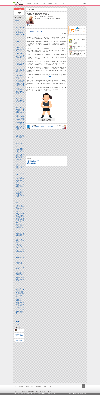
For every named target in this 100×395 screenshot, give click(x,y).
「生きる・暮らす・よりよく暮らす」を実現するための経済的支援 (20, 234)
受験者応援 (17, 19)
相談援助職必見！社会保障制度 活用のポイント (20, 273)
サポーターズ (17, 321)
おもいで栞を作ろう (20, 283)
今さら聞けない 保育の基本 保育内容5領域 (20, 81)
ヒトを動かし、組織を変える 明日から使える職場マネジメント (20, 64)
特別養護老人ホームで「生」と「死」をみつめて (20, 316)
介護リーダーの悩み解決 (20, 148)
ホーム (16, 386)
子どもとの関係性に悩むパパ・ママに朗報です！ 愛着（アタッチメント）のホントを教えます (20, 124)
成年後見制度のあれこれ (20, 34)
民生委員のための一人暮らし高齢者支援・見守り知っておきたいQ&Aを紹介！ (20, 85)
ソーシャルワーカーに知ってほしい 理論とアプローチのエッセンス (20, 56)
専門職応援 (17, 20)
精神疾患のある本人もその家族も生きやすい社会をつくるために (20, 50)
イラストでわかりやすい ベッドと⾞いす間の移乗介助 (20, 206)
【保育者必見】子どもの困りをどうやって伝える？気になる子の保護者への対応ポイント (20, 151)
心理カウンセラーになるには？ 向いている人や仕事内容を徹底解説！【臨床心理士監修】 (20, 191)
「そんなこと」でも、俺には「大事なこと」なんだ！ (20, 290)
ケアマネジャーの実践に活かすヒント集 (20, 270)
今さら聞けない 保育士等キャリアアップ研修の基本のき (20, 96)
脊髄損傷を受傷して (19, 300)
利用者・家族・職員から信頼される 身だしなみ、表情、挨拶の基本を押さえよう (20, 128)
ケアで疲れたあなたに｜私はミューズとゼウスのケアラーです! (20, 44)
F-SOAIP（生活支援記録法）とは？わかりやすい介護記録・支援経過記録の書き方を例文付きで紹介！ (20, 215)
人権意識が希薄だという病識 (52, 126)
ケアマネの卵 (18, 265)
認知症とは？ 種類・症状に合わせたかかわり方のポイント (20, 240)
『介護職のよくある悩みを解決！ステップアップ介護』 (20, 312)
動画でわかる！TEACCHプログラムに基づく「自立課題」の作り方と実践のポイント (20, 61)
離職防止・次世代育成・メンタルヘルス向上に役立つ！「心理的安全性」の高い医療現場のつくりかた (20, 100)
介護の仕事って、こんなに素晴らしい (20, 299)
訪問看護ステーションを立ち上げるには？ (20, 185)
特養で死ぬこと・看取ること (20, 305)
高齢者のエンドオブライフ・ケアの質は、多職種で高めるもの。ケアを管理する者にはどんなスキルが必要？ (20, 109)
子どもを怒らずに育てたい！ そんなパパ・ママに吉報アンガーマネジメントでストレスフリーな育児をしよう (20, 162)
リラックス (17, 320)
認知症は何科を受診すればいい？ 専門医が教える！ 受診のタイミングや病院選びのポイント (20, 199)
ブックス (44, 386)
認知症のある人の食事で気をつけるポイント (20, 237)
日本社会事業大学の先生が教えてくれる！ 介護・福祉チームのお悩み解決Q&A (20, 309)
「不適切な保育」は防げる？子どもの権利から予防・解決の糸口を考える (20, 104)
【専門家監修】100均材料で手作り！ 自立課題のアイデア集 (20, 181)
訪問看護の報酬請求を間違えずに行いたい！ (20, 113)
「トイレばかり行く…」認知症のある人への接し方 (20, 178)
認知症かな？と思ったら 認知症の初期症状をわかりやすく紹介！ (20, 70)
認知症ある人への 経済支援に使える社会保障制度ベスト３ (20, 116)
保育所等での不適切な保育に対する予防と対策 (20, 155)
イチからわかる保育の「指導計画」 (19, 73)
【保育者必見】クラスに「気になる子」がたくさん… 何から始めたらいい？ (20, 140)
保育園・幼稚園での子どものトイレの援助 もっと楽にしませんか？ (20, 136)
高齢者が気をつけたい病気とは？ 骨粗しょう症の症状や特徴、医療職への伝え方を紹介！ (20, 133)
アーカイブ (17, 324)
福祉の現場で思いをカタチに (20, 32)
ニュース (17, 23)
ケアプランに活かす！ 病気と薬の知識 (20, 245)
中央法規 (72, 1)
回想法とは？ (18, 202)
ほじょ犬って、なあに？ (19, 340)
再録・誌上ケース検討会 (20, 29)
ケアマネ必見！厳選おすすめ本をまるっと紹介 (20, 247)
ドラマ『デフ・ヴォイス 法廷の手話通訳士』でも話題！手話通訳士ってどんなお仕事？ (20, 167)
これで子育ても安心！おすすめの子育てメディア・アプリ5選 (20, 171)
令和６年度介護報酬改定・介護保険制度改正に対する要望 (20, 231)
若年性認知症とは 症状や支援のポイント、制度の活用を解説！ (20, 92)
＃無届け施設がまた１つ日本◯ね (33, 160)
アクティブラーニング (31, 162)
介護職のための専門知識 (20, 242)
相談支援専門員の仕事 (19, 203)
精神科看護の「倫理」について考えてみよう (20, 157)
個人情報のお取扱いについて (41, 391)
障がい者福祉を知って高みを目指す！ (20, 303)
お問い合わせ (84, 1)
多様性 (50, 75)
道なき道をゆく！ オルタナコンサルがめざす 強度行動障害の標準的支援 (20, 38)
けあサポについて (78, 1)
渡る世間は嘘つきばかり (31, 163)
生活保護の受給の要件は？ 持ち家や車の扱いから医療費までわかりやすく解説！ (20, 195)
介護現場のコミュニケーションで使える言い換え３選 (20, 89)
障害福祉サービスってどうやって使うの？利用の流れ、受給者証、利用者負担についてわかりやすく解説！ (20, 220)
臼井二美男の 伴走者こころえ (20, 293)
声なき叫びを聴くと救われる (32, 161)
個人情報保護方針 (31, 391)
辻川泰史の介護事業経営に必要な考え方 (20, 260)
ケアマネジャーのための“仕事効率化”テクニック (20, 227)
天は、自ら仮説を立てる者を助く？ (39, 126)
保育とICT (17, 175)
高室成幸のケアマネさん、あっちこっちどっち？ (19, 263)
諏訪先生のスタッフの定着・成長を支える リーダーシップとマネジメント (20, 255)
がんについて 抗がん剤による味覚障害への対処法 (20, 119)
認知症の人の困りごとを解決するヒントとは (20, 225)
